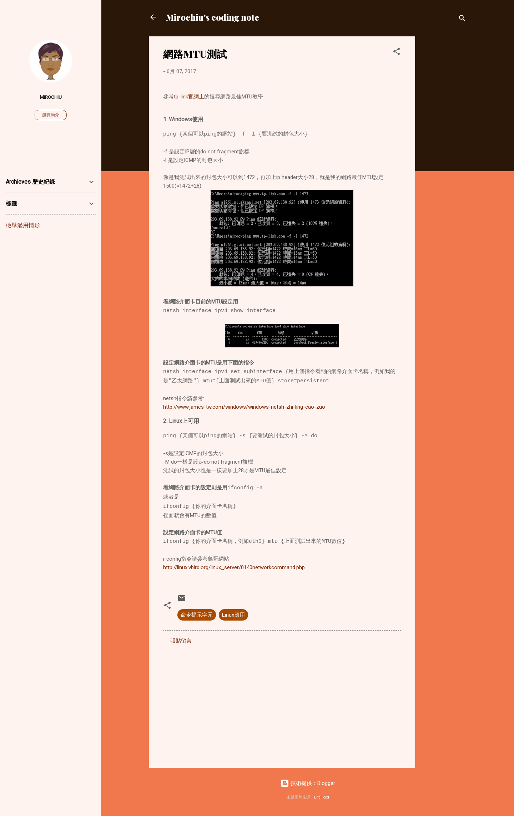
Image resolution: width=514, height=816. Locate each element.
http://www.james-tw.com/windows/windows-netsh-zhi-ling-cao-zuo (244, 407)
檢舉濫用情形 (23, 225)
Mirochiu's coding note (212, 17)
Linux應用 (233, 615)
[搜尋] (462, 19)
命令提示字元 (197, 615)
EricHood (321, 797)
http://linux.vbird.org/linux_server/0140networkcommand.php (234, 567)
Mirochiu (51, 97)
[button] (396, 52)
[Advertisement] (444, 143)
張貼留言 (181, 641)
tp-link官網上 (189, 96)
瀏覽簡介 (50, 114)
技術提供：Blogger (308, 783)
